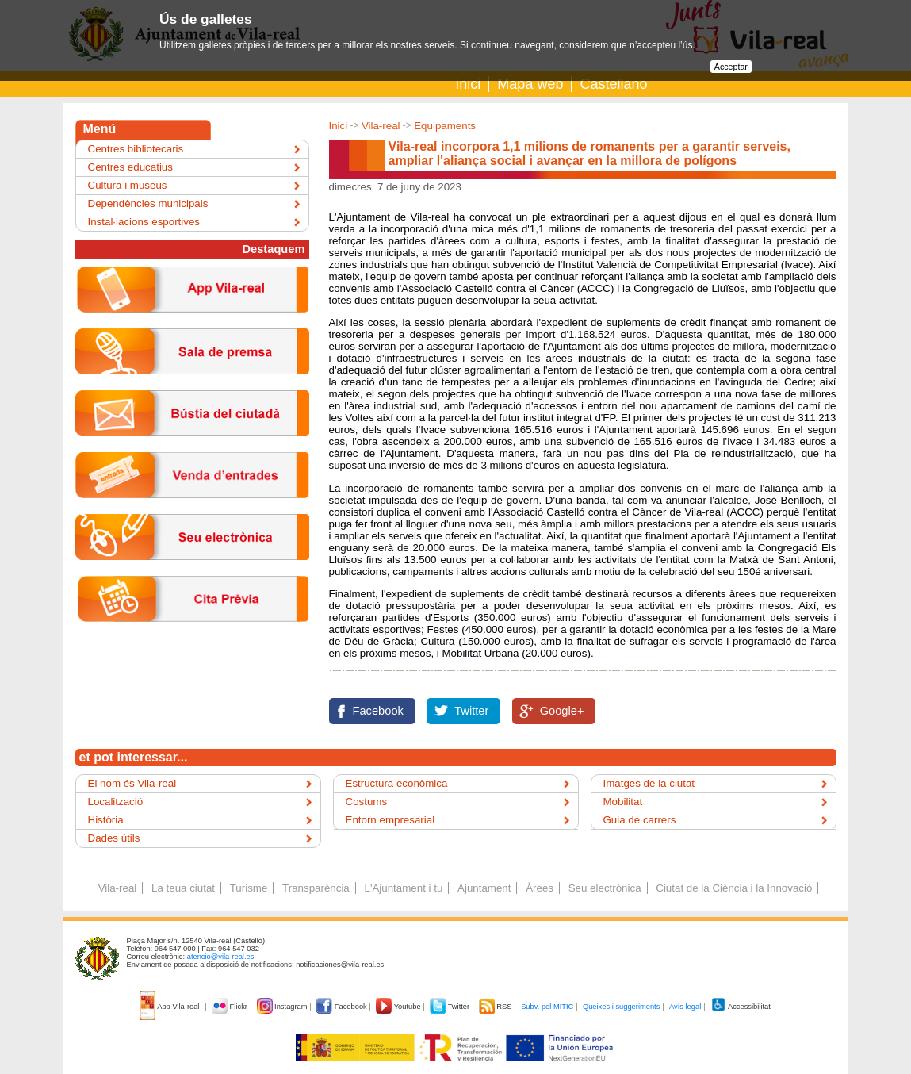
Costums (367, 801)
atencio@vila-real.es (221, 957)
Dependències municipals (148, 203)
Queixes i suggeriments (621, 1007)
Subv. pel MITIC (547, 1007)
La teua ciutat (183, 888)
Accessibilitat (740, 1007)
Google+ (562, 710)
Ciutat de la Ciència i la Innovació (734, 888)
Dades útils (114, 838)
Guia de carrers (639, 820)
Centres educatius (130, 167)
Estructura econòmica (397, 783)
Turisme (249, 888)
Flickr (230, 1007)
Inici (467, 84)
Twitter (471, 710)
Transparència (316, 888)
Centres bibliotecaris (136, 149)
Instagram (283, 1007)
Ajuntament (484, 888)
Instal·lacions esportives (144, 222)
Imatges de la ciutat (649, 783)
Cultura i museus (127, 185)
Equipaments (445, 126)
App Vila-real (170, 1007)
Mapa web (530, 84)
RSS (496, 1007)
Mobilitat (623, 801)
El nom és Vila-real (132, 783)
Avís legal (685, 1007)
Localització (116, 801)
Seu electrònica (604, 888)
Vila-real (381, 126)
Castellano (613, 84)
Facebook (378, 710)
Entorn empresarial (390, 820)
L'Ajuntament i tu (403, 888)
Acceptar (731, 66)
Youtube (399, 1007)
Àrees (539, 888)
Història (106, 820)
